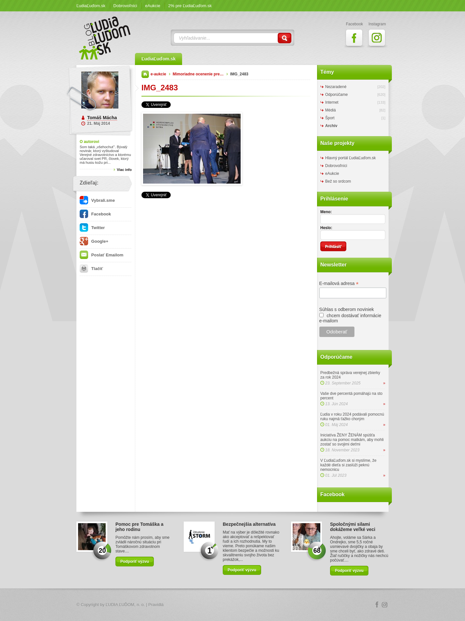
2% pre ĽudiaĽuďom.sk (190, 5)
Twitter (92, 228)
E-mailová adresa (339, 283)
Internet (332, 102)
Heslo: (326, 228)
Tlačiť (91, 269)
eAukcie (152, 5)
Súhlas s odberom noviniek (346, 309)
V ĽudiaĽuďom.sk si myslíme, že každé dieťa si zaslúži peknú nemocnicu (348, 465)
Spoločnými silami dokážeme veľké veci (352, 527)
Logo (232, 605)
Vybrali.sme (97, 200)
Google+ (94, 241)
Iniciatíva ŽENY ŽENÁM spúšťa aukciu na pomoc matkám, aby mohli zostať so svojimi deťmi (352, 439)
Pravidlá (156, 604)
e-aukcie (158, 74)
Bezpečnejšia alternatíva (249, 524)
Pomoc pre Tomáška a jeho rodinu (139, 527)
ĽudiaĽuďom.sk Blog (105, 38)
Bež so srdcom (338, 181)
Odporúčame (336, 94)
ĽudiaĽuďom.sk (90, 5)
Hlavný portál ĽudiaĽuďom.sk (350, 158)
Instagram (385, 605)
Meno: (326, 212)
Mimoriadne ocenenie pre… (198, 74)
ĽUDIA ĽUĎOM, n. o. (125, 604)
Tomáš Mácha (102, 117)
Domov (145, 74)
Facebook (95, 214)
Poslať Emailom (101, 255)
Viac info (124, 170)
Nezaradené (335, 86)
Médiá (330, 110)
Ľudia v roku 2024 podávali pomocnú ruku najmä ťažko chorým (352, 416)
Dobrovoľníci (125, 5)
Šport (330, 118)
